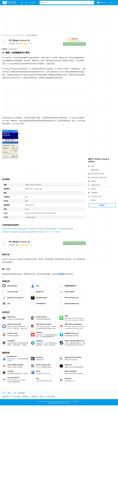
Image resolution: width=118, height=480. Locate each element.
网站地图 (22, 393)
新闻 (21, 2)
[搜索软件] (91, 2)
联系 (9, 393)
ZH (112, 2)
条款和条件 (6, 396)
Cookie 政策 (16, 396)
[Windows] (7, 35)
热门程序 (32, 2)
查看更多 (102, 205)
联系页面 (60, 274)
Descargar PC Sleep (25, 232)
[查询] (67, 2)
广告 (14, 393)
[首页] (3, 35)
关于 (3, 393)
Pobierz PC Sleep (8, 229)
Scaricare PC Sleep (8, 232)
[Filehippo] (9, 2)
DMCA (42, 396)
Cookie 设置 (51, 396)
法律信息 (34, 396)
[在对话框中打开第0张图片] (10, 144)
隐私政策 (26, 396)
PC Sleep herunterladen (44, 229)
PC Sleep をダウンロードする (46, 232)
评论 (26, 2)
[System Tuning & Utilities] (18, 35)
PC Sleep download (63, 229)
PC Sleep (19, 40)
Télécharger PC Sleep (25, 229)
